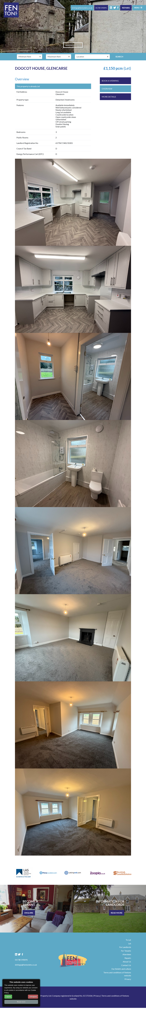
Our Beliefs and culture (121, 970)
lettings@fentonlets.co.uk (81, 8)
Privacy (128, 980)
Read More (116, 914)
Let (129, 944)
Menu (138, 7)
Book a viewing (110, 82)
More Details (109, 98)
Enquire (28, 914)
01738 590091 (100, 8)
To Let (128, 941)
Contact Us (126, 966)
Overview (107, 90)
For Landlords (125, 948)
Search (119, 57)
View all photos (73, 45)
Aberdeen (127, 955)
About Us (127, 963)
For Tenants (126, 952)
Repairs (125, 7)
